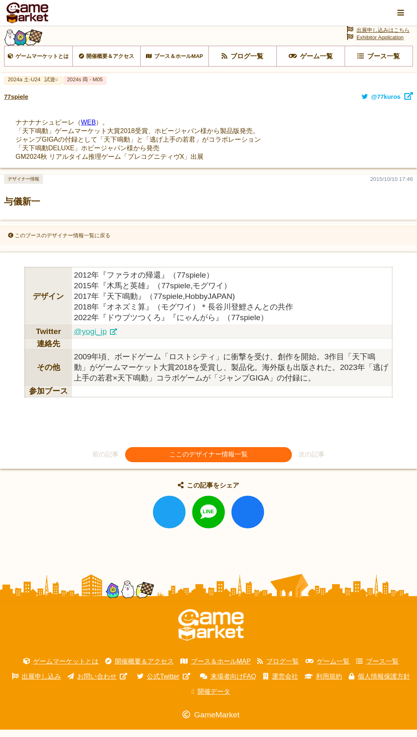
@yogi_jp (90, 338)
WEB (88, 129)
